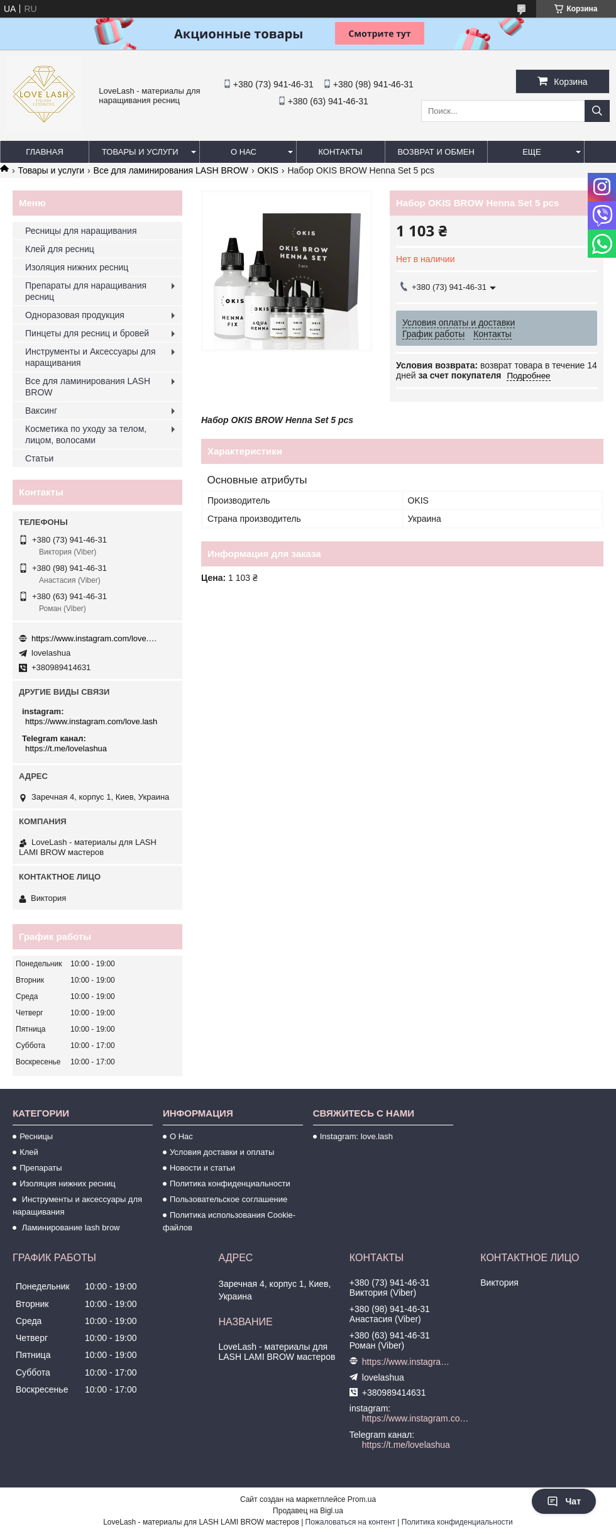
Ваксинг (41, 411)
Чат (564, 1501)
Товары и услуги (140, 152)
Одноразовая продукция (74, 315)
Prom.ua (362, 1499)
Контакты (340, 152)
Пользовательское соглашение (228, 1199)
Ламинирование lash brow (69, 1227)
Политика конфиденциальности (230, 1183)
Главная (44, 152)
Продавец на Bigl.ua (308, 1510)
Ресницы (36, 1136)
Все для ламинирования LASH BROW (171, 170)
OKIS (267, 170)
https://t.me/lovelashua (66, 748)
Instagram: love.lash (356, 1136)
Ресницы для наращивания (80, 231)
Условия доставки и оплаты (222, 1152)
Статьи (39, 458)
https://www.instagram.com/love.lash (94, 638)
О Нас (181, 1136)
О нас (243, 152)
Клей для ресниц (59, 249)
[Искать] (597, 111)
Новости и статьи (202, 1168)
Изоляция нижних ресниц (76, 267)
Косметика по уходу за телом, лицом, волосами (85, 434)
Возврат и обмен (436, 152)
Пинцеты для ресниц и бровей (87, 333)
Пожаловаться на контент (350, 1522)
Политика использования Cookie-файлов (229, 1221)
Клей (28, 1152)
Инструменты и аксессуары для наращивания (77, 1206)
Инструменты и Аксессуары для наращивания (90, 357)
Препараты (40, 1168)
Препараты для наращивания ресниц (85, 291)
